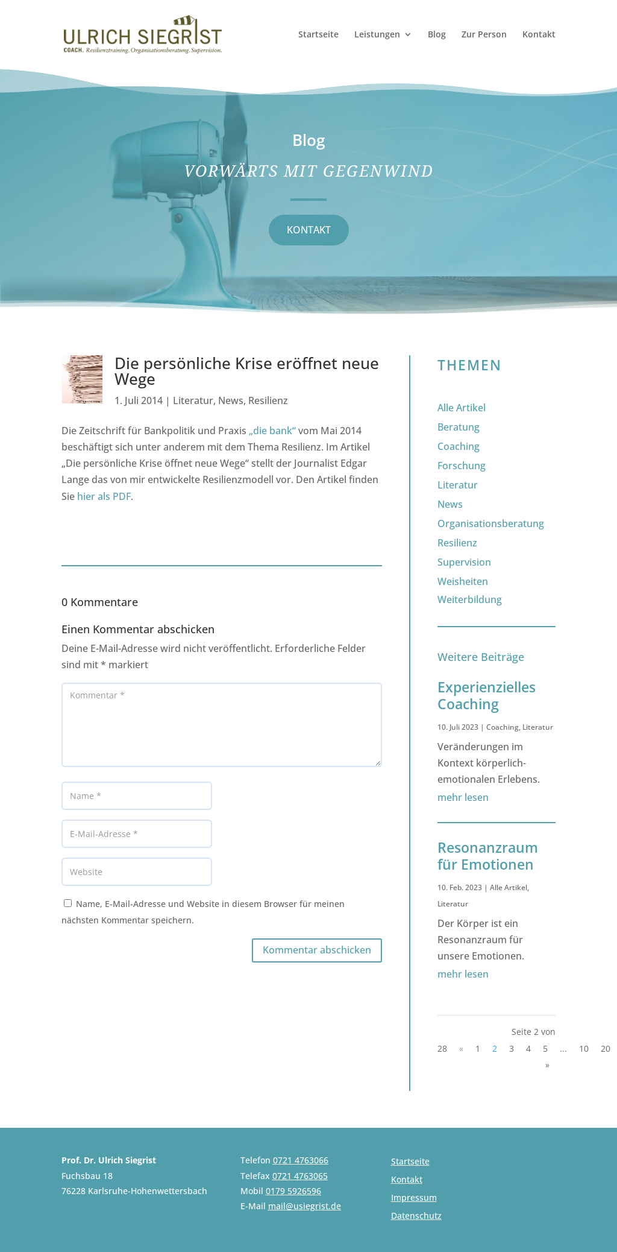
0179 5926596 (293, 1191)
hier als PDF (104, 496)
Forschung (461, 465)
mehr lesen (463, 797)
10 (584, 1048)
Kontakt (539, 35)
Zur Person (484, 35)
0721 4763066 (300, 1160)
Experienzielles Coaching (486, 695)
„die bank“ (272, 430)
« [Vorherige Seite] (461, 1048)
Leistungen (377, 35)
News (230, 400)
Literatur (193, 400)
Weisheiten (462, 581)
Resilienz (268, 400)
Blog (437, 35)
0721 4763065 (300, 1175)
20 (605, 1048)
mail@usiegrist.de (304, 1206)
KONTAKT (309, 229)
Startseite (318, 35)
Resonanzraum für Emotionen (487, 856)
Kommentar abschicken (317, 949)
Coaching (458, 446)
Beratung (458, 427)
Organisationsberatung (490, 523)
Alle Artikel (461, 407)
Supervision (464, 562)
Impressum (414, 1198)
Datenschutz (416, 1216)
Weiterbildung (469, 599)
